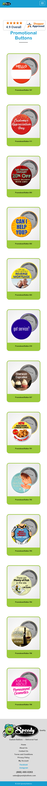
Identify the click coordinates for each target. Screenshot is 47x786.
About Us (23, 748)
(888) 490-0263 (23, 772)
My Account (23, 761)
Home (23, 745)
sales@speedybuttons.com (23, 776)
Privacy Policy (24, 757)
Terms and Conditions (23, 754)
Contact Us (23, 751)
